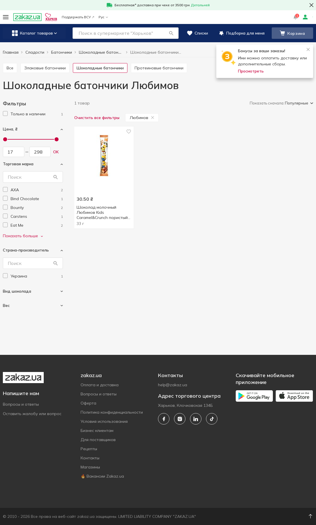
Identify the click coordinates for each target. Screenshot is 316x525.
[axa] (37, 190)
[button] (171, 33)
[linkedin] (195, 419)
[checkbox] (5, 113)
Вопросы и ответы (21, 404)
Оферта (88, 403)
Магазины (90, 467)
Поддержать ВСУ (78, 17)
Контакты (90, 457)
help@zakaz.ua (172, 384)
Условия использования (104, 421)
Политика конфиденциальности (112, 412)
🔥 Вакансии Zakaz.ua (102, 476)
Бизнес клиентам (97, 430)
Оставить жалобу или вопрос (32, 413)
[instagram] (179, 419)
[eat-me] (37, 225)
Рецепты (89, 448)
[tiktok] (211, 419)
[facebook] (163, 419)
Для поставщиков (98, 439)
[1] (37, 114)
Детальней (200, 5)
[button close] (311, 5)
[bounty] (37, 208)
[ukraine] (37, 276)
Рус (103, 17)
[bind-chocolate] (37, 199)
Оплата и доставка (100, 384)
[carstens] (37, 217)
